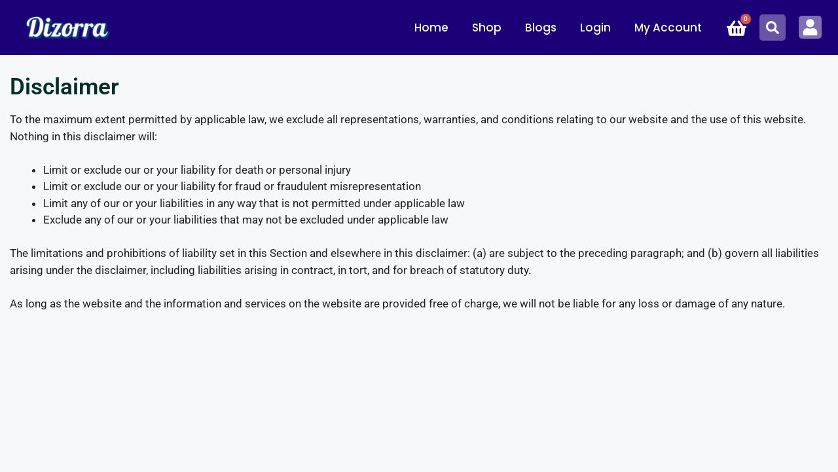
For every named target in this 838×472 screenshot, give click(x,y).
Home (431, 27)
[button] (772, 27)
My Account (668, 27)
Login (595, 27)
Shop (486, 27)
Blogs (540, 27)
